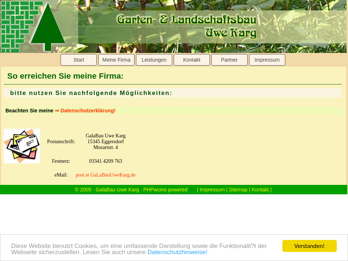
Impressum (266, 60)
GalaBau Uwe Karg (117, 189)
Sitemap (238, 189)
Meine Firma (116, 60)
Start (78, 60)
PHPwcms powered (165, 189)
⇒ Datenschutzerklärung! (85, 110)
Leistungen (154, 60)
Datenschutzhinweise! (177, 252)
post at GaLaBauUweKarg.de (106, 175)
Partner (229, 60)
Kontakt (191, 60)
